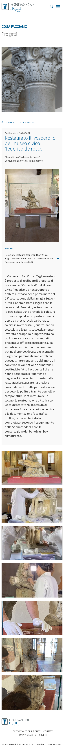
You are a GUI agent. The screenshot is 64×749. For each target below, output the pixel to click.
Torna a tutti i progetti (19, 122)
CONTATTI (48, 731)
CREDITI (43, 734)
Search (51, 6)
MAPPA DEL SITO (27, 734)
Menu (58, 6)
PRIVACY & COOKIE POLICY (27, 731)
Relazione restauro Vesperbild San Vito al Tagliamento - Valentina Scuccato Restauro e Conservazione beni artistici (32, 258)
